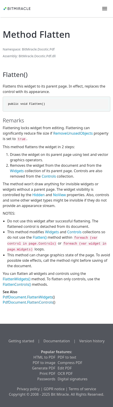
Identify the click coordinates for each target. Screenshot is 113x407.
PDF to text (67, 357)
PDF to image (44, 362)
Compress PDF (70, 362)
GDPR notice (54, 388)
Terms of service (82, 388)
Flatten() (40, 237)
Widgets (17, 170)
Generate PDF (43, 368)
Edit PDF (65, 368)
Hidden (38, 194)
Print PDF (47, 373)
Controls (49, 176)
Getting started (21, 340)
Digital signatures (72, 378)
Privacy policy (28, 388)
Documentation (56, 340)
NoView (59, 194)
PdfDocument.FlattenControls (28, 302)
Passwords (46, 378)
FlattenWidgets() (17, 278)
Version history (91, 340)
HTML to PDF (44, 357)
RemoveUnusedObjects (73, 133)
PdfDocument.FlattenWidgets (28, 297)
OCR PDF (65, 373)
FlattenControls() (17, 284)
